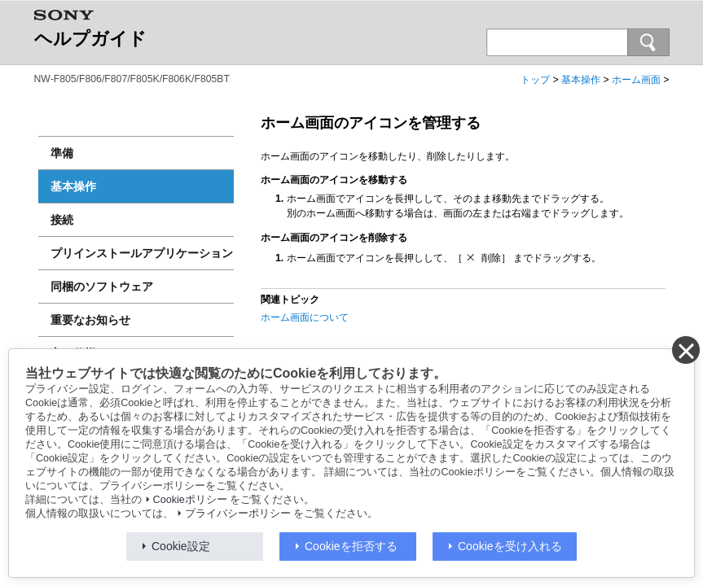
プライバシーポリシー (238, 513)
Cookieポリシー (190, 499)
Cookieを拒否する (351, 546)
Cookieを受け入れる (510, 546)
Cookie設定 (181, 546)
